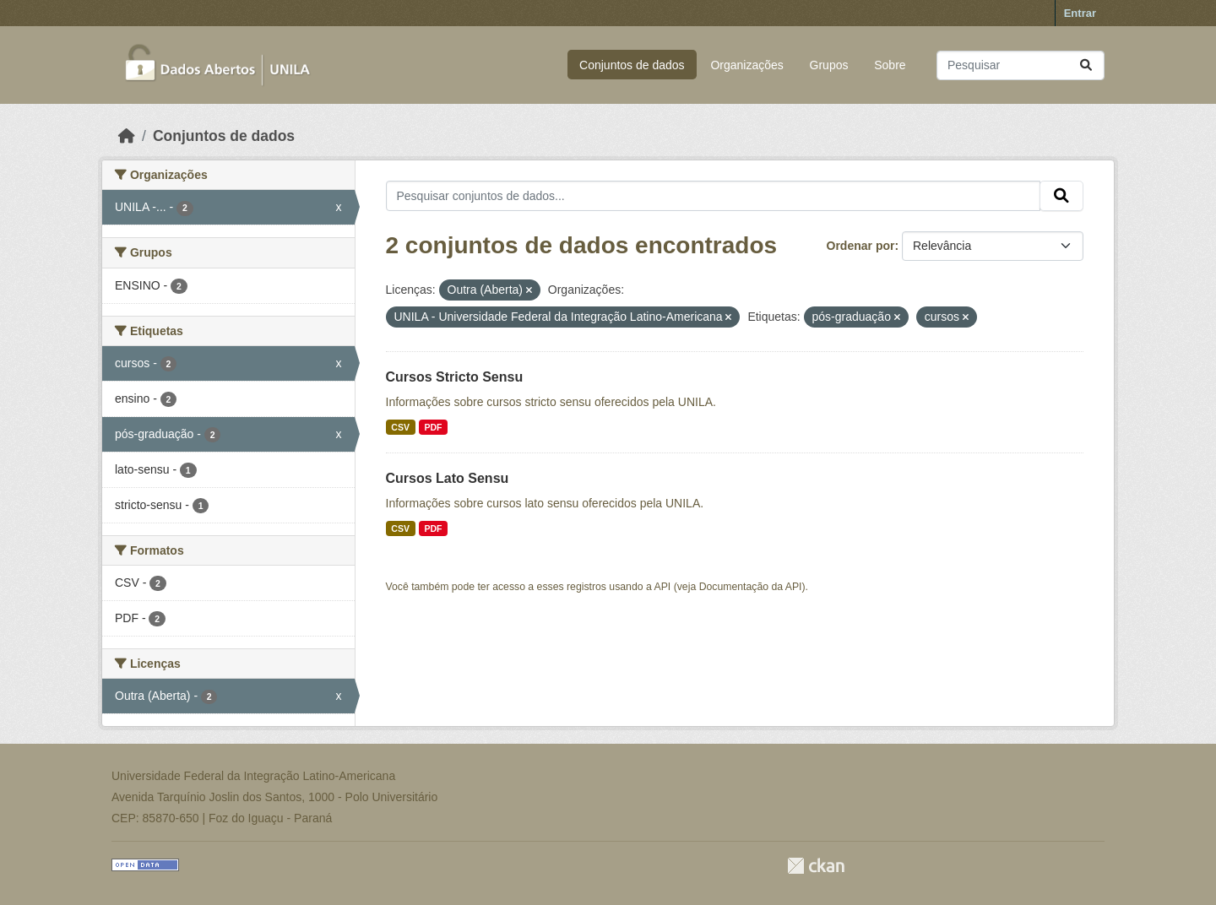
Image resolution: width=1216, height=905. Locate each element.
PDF (433, 427)
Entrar (1080, 13)
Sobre (889, 65)
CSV (400, 427)
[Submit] (1086, 65)
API (662, 587)
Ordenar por (861, 245)
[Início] (126, 135)
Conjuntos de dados (632, 65)
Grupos (829, 65)
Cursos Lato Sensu (447, 478)
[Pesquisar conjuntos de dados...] (1020, 65)
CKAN (815, 866)
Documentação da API (750, 587)
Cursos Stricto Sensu (455, 377)
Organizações (746, 65)
